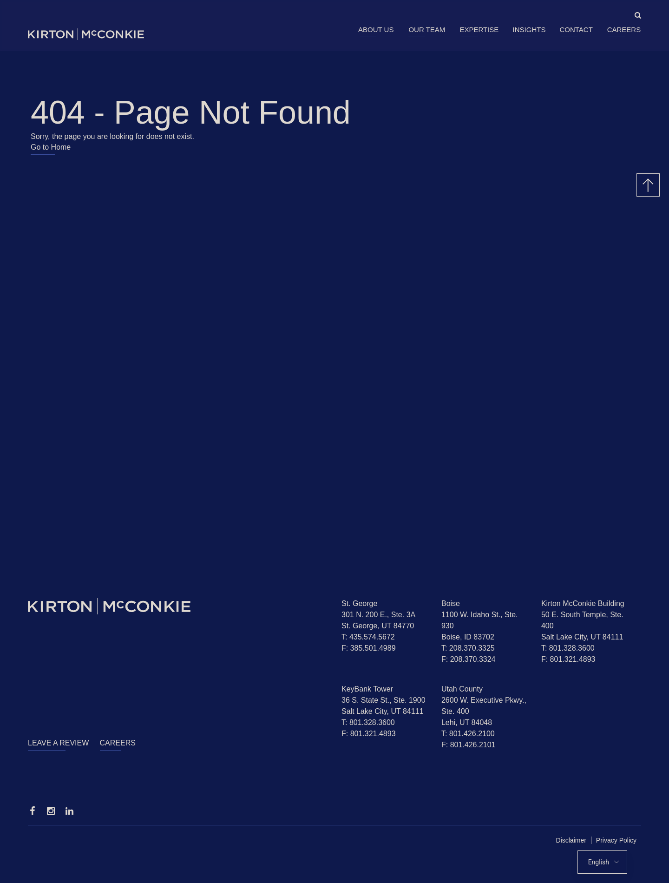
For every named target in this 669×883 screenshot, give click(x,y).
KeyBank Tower (367, 689)
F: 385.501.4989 (368, 648)
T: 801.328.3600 (568, 648)
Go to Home (51, 147)
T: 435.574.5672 (368, 637)
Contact (575, 29)
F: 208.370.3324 (468, 659)
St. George (359, 603)
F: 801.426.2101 (468, 745)
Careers (624, 29)
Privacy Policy (616, 840)
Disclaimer (571, 840)
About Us (376, 29)
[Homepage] (178, 606)
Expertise (478, 29)
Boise (450, 603)
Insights (529, 29)
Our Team (426, 29)
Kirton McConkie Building (582, 603)
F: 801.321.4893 (568, 659)
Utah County (462, 689)
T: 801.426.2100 (468, 734)
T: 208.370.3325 (468, 648)
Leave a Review (58, 743)
